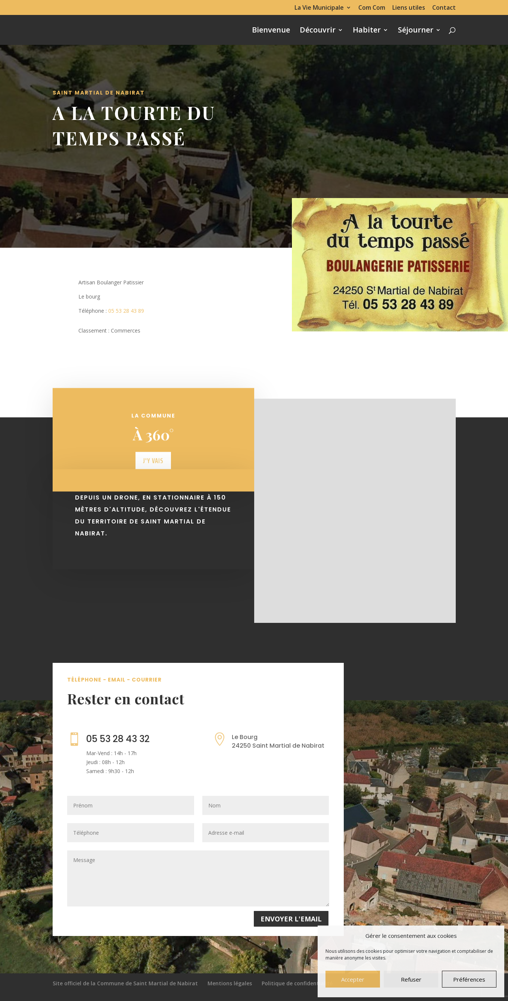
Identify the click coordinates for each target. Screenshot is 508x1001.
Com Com (371, 8)
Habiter (367, 31)
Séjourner (415, 31)
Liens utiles (408, 8)
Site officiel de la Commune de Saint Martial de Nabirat (125, 983)
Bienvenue (271, 31)
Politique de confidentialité (297, 983)
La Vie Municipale (319, 8)
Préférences (469, 979)
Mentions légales (230, 983)
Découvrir (318, 31)
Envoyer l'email (291, 918)
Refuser (411, 979)
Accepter (352, 979)
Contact (444, 8)
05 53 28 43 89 (126, 310)
